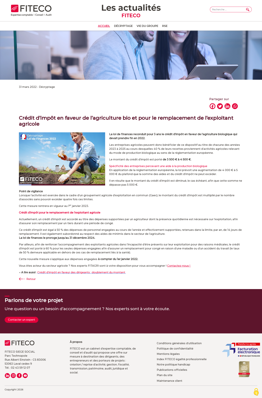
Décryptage (123, 26)
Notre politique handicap (173, 364)
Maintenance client (169, 380)
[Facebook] (212, 106)
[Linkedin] (227, 106)
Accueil (104, 26)
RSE (164, 26)
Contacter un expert (21, 319)
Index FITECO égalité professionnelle (182, 359)
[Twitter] (220, 106)
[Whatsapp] (235, 106)
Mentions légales (168, 353)
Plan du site (164, 375)
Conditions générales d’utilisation (179, 343)
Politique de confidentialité (175, 348)
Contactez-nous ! (179, 265)
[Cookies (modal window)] (256, 392)
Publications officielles (172, 369)
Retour (31, 279)
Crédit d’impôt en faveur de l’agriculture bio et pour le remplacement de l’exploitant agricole (126, 121)
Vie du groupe (147, 26)
